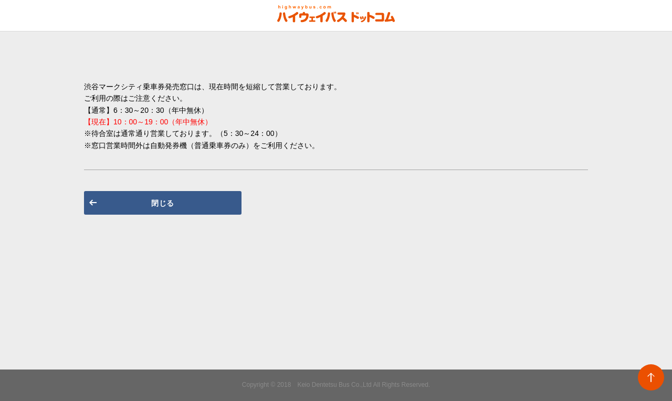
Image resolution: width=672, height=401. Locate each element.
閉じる (162, 203)
